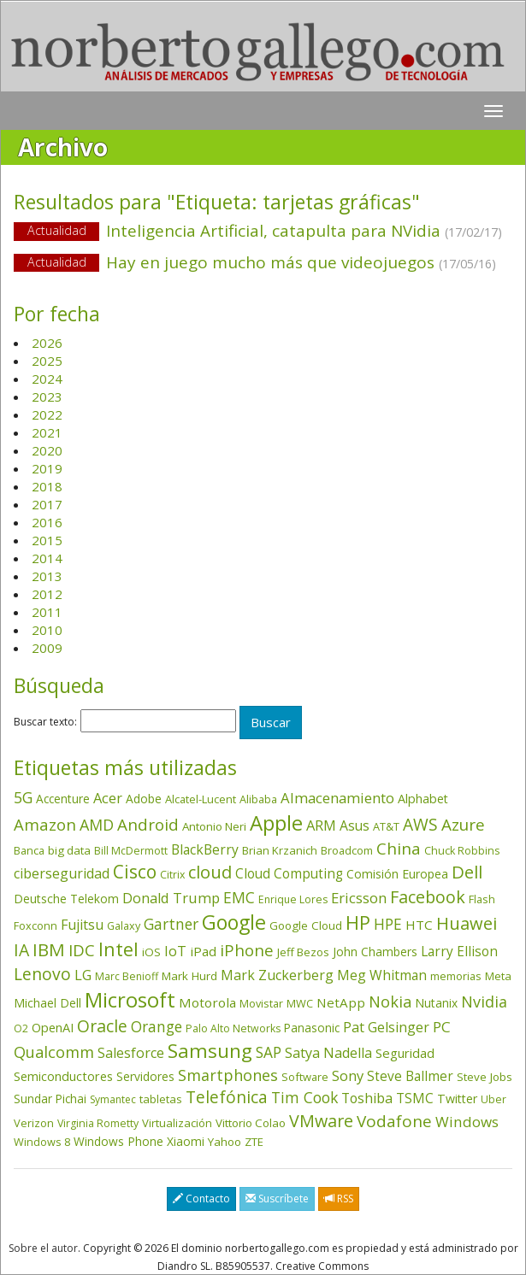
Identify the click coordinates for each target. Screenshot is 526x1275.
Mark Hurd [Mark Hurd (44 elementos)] (189, 976)
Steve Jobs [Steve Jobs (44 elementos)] (484, 1076)
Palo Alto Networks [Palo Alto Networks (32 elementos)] (233, 1028)
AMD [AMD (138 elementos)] (97, 824)
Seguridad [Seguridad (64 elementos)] (404, 1052)
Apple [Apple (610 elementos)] (276, 822)
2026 (47, 342)
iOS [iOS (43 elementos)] (151, 952)
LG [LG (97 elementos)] (83, 974)
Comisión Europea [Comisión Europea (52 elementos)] (397, 874)
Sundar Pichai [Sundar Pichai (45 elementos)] (50, 1099)
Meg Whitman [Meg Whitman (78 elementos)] (382, 975)
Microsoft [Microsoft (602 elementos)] (130, 999)
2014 (47, 558)
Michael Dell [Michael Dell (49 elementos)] (47, 1003)
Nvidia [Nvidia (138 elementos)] (484, 1001)
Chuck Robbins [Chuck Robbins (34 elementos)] (461, 850)
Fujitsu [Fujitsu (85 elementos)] (82, 924)
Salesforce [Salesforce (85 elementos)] (131, 1052)
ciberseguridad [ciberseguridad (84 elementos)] (61, 873)
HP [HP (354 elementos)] (358, 922)
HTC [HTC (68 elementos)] (419, 924)
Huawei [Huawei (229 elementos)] (466, 923)
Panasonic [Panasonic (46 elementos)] (312, 1027)
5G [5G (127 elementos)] (23, 797)
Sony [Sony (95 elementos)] (347, 1075)
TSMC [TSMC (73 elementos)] (415, 1098)
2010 (47, 629)
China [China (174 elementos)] (398, 848)
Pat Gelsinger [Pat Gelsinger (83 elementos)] (386, 1027)
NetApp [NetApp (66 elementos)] (340, 1002)
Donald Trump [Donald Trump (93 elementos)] (171, 898)
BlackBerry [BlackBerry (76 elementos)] (205, 849)
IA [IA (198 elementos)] (21, 949)
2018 (47, 486)
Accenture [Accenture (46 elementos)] (63, 798)
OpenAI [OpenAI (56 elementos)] (53, 1027)
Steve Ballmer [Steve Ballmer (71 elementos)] (410, 1076)
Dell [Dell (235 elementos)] (467, 872)
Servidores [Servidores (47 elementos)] (145, 1076)
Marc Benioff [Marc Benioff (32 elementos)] (126, 976)
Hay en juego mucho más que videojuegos (263, 263)
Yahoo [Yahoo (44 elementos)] (224, 1141)
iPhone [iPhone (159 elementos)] (247, 950)
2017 (47, 504)
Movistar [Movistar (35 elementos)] (261, 1003)
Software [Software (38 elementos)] (304, 1076)
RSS (338, 1198)
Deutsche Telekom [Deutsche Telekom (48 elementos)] (66, 898)
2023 (47, 396)
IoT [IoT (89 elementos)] (175, 951)
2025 (47, 360)
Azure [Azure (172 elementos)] (463, 825)
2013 (47, 576)
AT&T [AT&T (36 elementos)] (386, 826)
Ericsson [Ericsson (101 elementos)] (359, 898)
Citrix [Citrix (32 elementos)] (172, 874)
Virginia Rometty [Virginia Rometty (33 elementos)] (98, 1123)
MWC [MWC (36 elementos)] (300, 1003)
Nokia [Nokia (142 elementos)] (390, 1001)
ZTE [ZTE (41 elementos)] (254, 1141)
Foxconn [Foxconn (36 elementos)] (35, 925)
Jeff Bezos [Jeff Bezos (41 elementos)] (303, 952)
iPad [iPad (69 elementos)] (203, 951)
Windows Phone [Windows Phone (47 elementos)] (118, 1141)
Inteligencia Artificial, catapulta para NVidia (263, 232)
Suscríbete (277, 1198)
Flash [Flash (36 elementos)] (482, 899)
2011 (47, 611)
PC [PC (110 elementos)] (442, 1027)
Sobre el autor (43, 1248)
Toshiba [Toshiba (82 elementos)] (367, 1098)
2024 (47, 378)
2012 (47, 593)
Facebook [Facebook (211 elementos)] (427, 896)
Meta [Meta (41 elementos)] (498, 976)
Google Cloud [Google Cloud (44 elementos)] (305, 925)
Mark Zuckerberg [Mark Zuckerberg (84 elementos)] (277, 975)
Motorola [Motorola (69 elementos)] (207, 1002)
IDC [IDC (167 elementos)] (81, 950)
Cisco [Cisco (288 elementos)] (135, 872)
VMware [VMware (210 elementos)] (321, 1120)
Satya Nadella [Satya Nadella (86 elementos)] (328, 1052)
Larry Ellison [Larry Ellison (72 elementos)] (459, 952)
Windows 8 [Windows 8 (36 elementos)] (42, 1141)
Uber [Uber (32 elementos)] (493, 1099)
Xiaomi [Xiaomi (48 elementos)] (185, 1141)
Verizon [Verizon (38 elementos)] (34, 1123)
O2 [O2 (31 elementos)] (21, 1028)
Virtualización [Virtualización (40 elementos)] (177, 1123)
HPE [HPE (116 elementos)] (388, 924)
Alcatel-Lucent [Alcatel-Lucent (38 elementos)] (200, 799)
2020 (47, 450)
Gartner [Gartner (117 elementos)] (171, 924)
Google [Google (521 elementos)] (234, 922)
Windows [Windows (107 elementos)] (467, 1121)
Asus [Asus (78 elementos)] (354, 825)
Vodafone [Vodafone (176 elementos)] (394, 1121)
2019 (47, 468)
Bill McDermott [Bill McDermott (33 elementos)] (131, 850)
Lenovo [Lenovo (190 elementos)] (42, 973)
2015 (47, 540)
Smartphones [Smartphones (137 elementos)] (228, 1075)
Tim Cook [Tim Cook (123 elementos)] (304, 1097)
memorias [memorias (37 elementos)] (456, 976)
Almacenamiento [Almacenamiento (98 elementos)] (337, 798)
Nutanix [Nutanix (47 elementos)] (436, 1003)
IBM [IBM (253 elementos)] (49, 949)
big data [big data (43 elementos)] (69, 850)
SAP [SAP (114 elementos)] (268, 1052)
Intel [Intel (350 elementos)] (118, 949)
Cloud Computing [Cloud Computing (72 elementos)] (289, 874)
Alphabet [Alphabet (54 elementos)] (423, 798)
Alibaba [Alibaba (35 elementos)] (258, 799)
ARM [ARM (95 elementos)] (321, 825)
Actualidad (56, 230)
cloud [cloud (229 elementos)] (210, 872)
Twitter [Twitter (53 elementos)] (457, 1098)
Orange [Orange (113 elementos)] (156, 1027)
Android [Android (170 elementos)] (148, 825)
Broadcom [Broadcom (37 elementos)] (347, 850)
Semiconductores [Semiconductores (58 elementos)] (63, 1075)
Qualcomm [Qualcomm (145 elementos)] (54, 1052)
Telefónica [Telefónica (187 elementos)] (227, 1096)
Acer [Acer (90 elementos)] (107, 798)
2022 (47, 414)
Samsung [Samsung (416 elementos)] (210, 1050)
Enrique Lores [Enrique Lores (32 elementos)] (293, 899)
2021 (47, 432)
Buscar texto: (45, 722)
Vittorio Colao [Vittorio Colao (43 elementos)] (251, 1123)
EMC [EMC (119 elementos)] (239, 897)
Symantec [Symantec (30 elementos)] (113, 1099)
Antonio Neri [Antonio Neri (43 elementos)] (214, 826)
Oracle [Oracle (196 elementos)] (102, 1025)
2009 (47, 647)
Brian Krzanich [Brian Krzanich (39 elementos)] (279, 850)
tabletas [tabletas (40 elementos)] (160, 1099)
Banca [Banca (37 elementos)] (29, 850)
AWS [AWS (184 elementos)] (420, 824)
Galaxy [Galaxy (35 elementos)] (123, 925)
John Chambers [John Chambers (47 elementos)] (375, 951)
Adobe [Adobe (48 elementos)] (144, 798)
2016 (47, 522)
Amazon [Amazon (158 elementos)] (45, 824)
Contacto (201, 1198)
